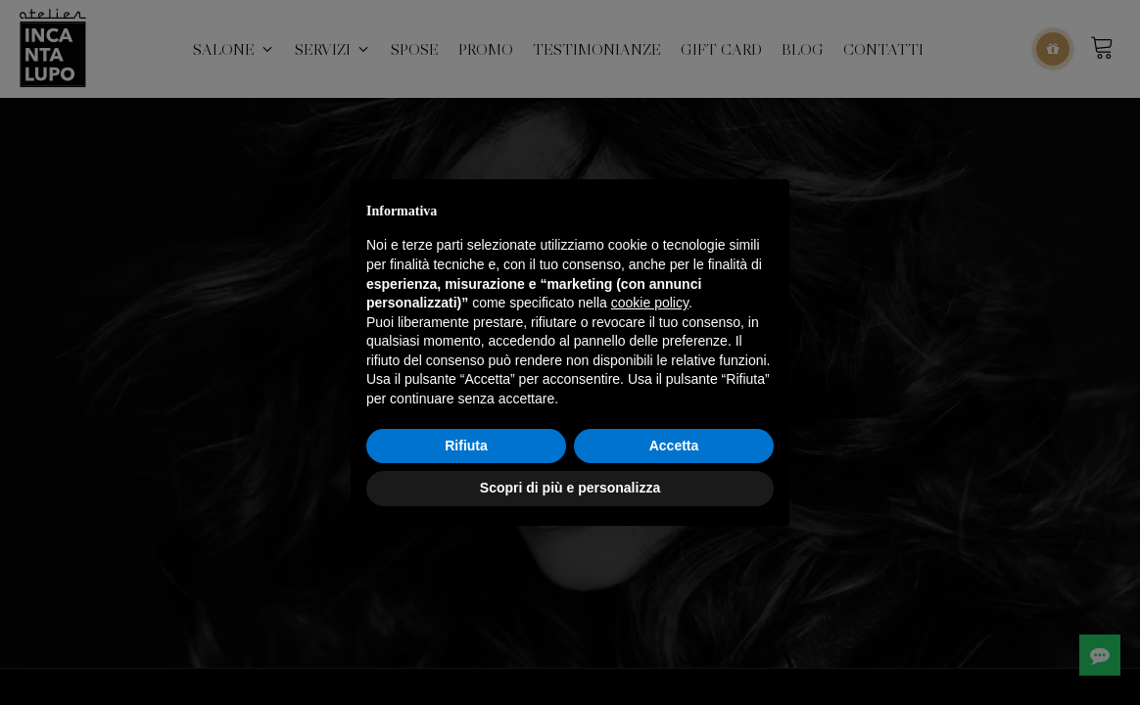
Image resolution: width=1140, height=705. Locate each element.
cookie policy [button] (650, 302)
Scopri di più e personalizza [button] (570, 487)
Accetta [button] (674, 445)
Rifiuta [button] (466, 445)
